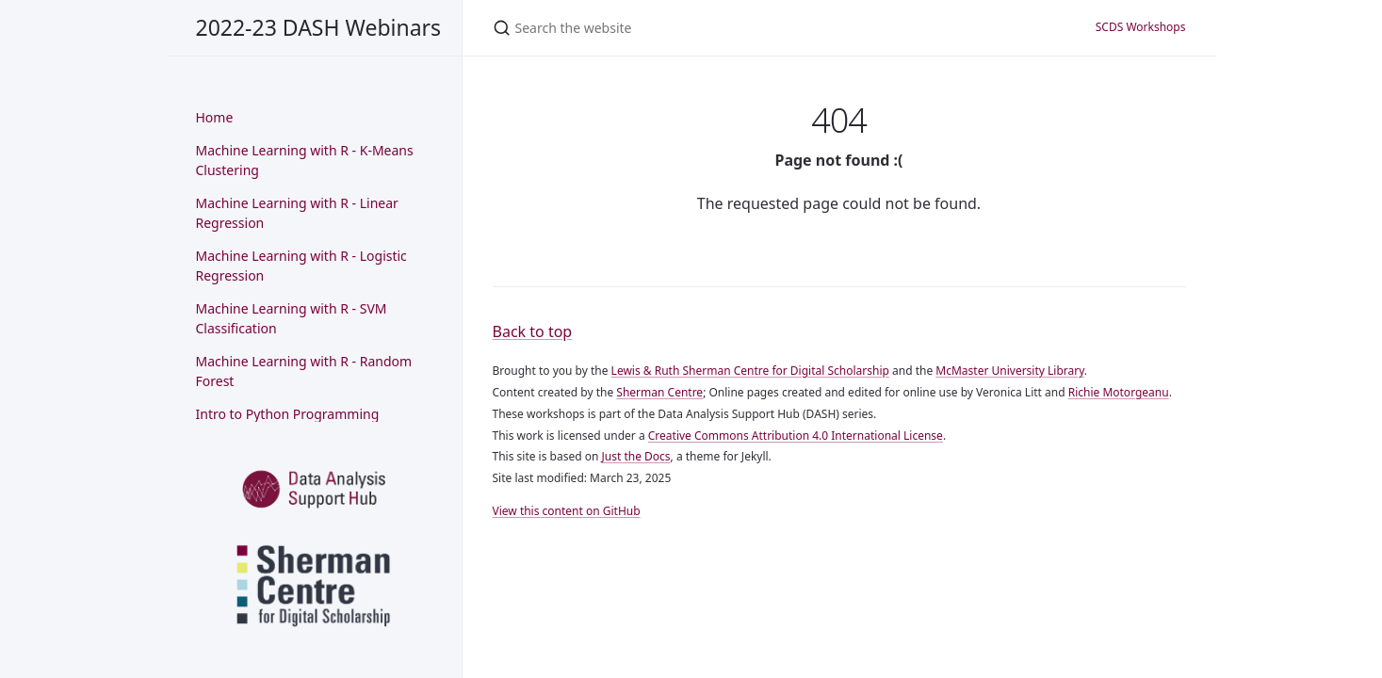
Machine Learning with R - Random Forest (304, 371)
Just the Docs (636, 456)
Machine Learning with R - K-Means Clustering (305, 160)
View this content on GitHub (567, 511)
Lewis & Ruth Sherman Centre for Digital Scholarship (750, 371)
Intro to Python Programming (288, 414)
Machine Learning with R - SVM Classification (291, 318)
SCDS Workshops (1141, 27)
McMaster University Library (1009, 371)
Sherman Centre (659, 392)
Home (215, 117)
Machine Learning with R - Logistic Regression (301, 266)
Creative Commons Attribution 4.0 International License (795, 436)
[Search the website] (691, 28)
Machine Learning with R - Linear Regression (297, 213)
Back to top (533, 331)
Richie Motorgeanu (1118, 392)
